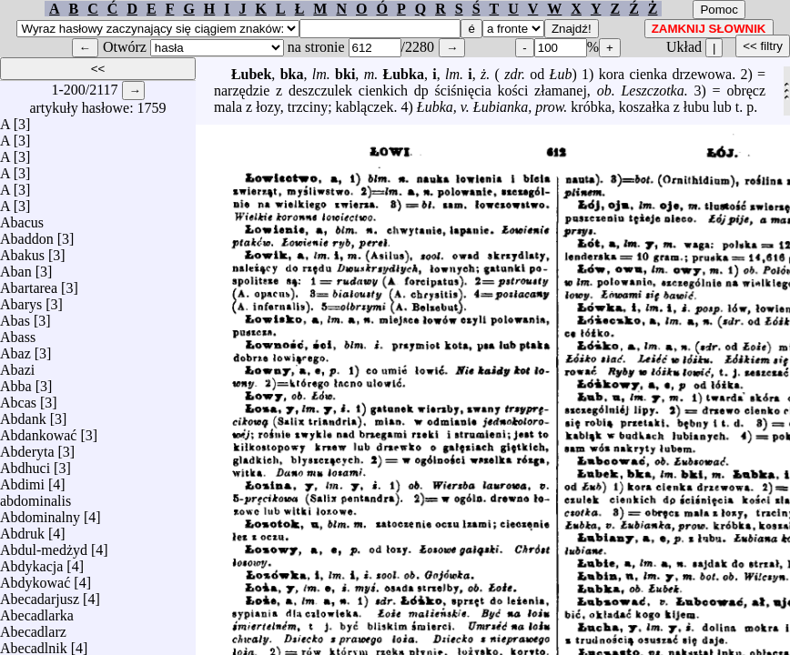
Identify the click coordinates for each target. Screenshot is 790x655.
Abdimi (22, 480)
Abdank (23, 414)
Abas (15, 316)
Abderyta (27, 447)
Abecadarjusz (39, 594)
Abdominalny (40, 512)
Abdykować (35, 578)
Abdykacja (31, 561)
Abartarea (28, 283)
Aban (16, 267)
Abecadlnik (33, 643)
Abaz (15, 349)
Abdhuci (25, 463)
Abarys (21, 299)
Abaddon (27, 234)
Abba (16, 381)
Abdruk (22, 529)
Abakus (22, 250)
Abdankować (38, 430)
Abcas (18, 398)
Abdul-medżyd (43, 545)
